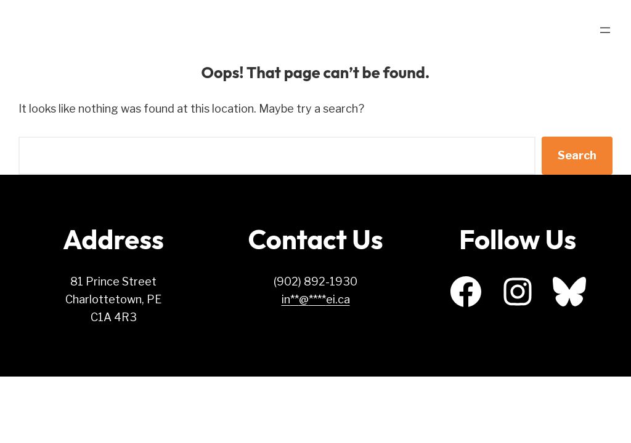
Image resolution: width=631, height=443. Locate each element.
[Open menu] (605, 30)
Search (577, 155)
